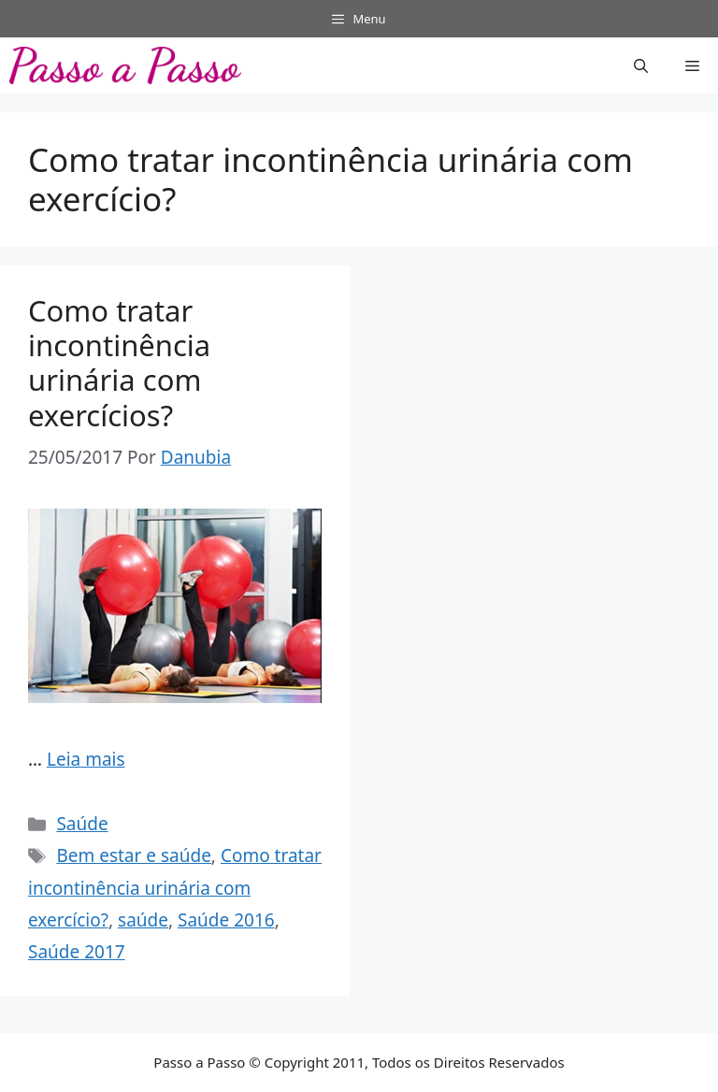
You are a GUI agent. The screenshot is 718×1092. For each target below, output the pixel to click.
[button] (641, 65)
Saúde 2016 (226, 920)
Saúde (82, 824)
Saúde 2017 (76, 952)
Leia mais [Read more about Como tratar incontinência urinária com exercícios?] (86, 759)
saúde (143, 920)
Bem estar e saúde (133, 855)
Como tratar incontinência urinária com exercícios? (119, 363)
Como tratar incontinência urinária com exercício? (175, 887)
